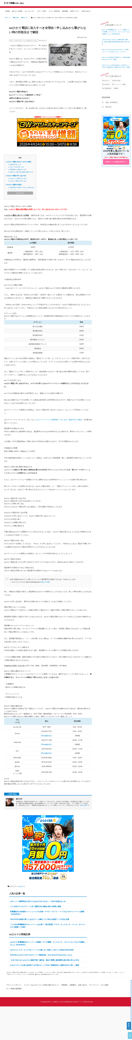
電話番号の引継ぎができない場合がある (21, 187)
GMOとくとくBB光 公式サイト (116, 162)
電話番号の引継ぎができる (17, 169)
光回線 (7, 11)
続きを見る (20, 193)
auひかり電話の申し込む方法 (16, 175)
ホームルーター (30, 11)
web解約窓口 (46, 736)
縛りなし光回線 (17, 11)
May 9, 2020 (45, 582)
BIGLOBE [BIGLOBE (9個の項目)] (117, 80)
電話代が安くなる (14, 164)
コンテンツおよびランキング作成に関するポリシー (41, 985)
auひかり (44, 40)
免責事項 (73, 985)
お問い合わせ (86, 11)
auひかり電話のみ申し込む (17, 181)
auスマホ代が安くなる (16, 167)
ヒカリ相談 (104, 985)
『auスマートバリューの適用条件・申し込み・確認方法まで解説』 (59, 420)
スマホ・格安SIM (54, 11)
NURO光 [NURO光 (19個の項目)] (107, 84)
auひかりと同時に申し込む (17, 178)
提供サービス (74, 11)
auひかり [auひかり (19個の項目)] (107, 80)
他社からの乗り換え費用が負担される (20, 172)
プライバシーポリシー (14, 985)
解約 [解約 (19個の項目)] (117, 88)
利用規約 (64, 985)
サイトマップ (93, 985)
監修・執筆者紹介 (111, 102)
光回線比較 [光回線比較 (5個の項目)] (107, 88)
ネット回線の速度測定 (14, 988)
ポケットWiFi (41, 11)
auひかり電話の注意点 (14, 184)
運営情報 (65, 11)
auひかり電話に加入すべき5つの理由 (18, 162)
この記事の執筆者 (12, 794)
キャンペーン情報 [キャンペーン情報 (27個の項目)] (120, 84)
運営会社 (108, 107)
